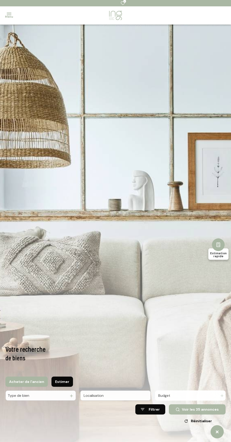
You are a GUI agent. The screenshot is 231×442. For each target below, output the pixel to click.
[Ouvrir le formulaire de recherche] (150, 415)
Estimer (62, 387)
